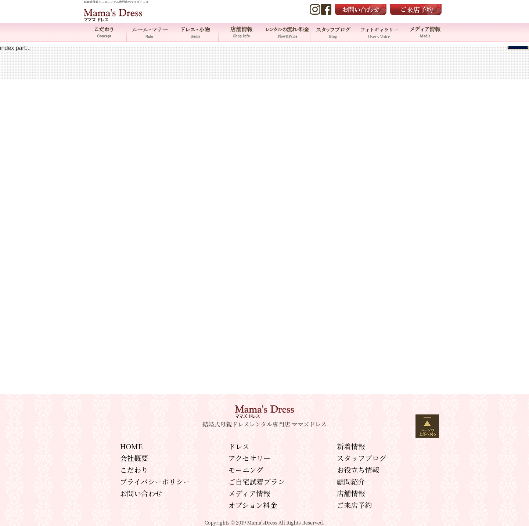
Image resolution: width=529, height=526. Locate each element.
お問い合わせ (141, 493)
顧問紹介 (351, 481)
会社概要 (134, 458)
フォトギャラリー (379, 32)
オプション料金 (252, 505)
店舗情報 (241, 32)
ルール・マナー (150, 32)
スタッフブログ (361, 458)
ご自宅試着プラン (256, 481)
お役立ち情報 (358, 470)
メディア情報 (425, 32)
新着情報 (351, 446)
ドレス (238, 446)
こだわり (104, 32)
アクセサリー (249, 458)
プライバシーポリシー (155, 481)
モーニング (245, 470)
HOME (131, 446)
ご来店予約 (354, 505)
